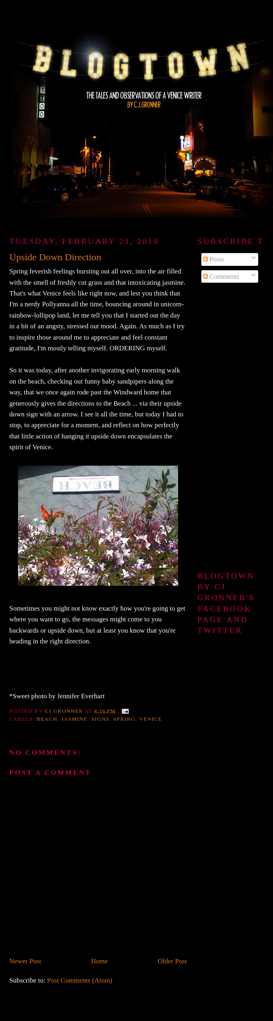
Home (99, 961)
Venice (150, 719)
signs (100, 719)
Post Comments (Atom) (79, 980)
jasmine (74, 719)
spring (124, 719)
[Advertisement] (229, 428)
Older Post (172, 961)
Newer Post (25, 961)
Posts (213, 259)
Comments (221, 276)
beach (47, 719)
